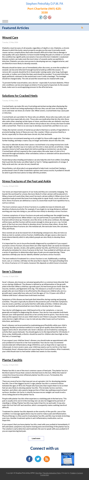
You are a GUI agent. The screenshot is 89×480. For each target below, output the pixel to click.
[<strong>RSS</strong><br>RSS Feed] (82, 28)
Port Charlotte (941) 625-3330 (44, 10)
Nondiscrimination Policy (52, 473)
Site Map (39, 473)
